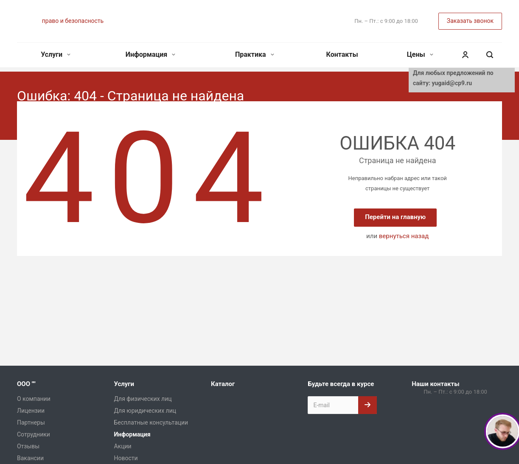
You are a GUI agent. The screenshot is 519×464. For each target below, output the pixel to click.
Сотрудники (33, 434)
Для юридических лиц (145, 410)
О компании (33, 398)
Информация (150, 54)
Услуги (55, 54)
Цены (420, 54)
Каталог (223, 384)
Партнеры (31, 422)
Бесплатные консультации (151, 422)
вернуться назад (404, 236)
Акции (122, 446)
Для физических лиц (142, 398)
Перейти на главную (395, 217)
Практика (254, 54)
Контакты (342, 54)
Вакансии (30, 458)
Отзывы (28, 446)
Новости (125, 458)
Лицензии (31, 410)
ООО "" (26, 384)
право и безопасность (73, 20)
